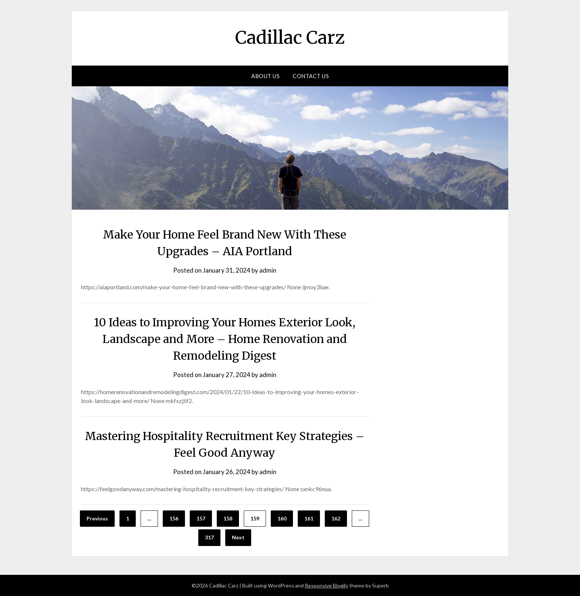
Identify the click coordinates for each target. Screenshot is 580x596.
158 (227, 518)
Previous (97, 518)
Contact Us (311, 76)
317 (209, 537)
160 (281, 518)
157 (200, 518)
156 (173, 518)
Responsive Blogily (326, 585)
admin (267, 270)
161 (308, 518)
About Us (265, 76)
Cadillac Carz (290, 37)
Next (238, 537)
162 (335, 518)
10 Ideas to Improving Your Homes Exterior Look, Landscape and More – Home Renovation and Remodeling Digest (224, 339)
